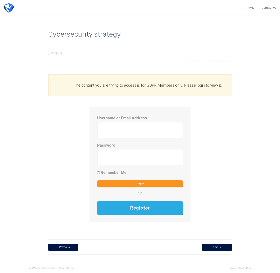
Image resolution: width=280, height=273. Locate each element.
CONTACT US (269, 7)
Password (106, 145)
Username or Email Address (122, 118)
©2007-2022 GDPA (240, 267)
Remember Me (111, 172)
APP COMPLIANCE (39, 267)
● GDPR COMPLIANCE (61, 267)
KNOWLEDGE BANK (221, 60)
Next (217, 247)
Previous (63, 247)
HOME (251, 7)
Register (140, 208)
